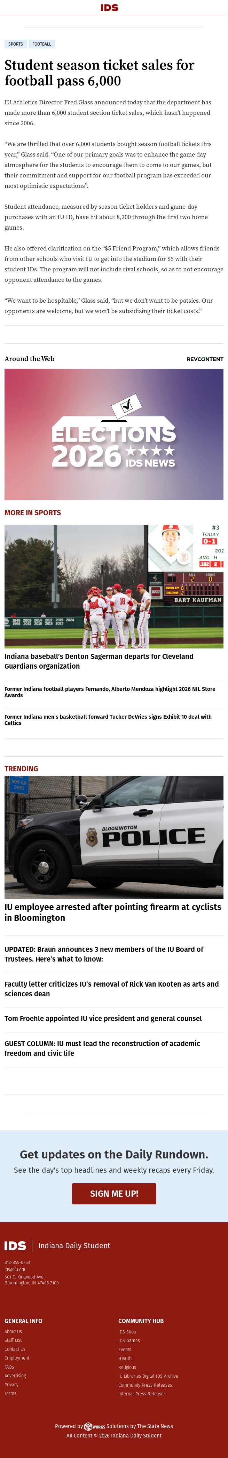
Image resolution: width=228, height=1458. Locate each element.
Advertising (15, 1376)
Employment (17, 1358)
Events (124, 1350)
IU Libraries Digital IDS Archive (148, 1376)
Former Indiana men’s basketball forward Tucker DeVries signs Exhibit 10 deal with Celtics (108, 720)
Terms (10, 1394)
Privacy (11, 1385)
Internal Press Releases (142, 1394)
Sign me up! (114, 1193)
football (41, 44)
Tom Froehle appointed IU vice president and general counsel (103, 1018)
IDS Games (129, 1341)
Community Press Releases (145, 1385)
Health (125, 1358)
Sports (47, 512)
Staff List (13, 1340)
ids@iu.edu (15, 1270)
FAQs (9, 1367)
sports (15, 44)
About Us (13, 1332)
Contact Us (15, 1349)
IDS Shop (127, 1332)
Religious (127, 1367)
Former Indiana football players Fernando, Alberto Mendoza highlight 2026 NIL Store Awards (110, 692)
